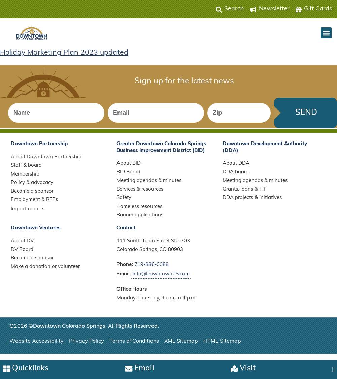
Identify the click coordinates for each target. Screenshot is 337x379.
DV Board (22, 254)
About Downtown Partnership (46, 161)
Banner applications (139, 220)
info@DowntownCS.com (161, 278)
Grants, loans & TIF (244, 194)
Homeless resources (139, 211)
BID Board (128, 177)
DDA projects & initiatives (252, 203)
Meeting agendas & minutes (148, 185)
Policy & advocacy (32, 187)
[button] (326, 32)
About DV (22, 246)
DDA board (236, 177)
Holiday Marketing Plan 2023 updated (65, 53)
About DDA (236, 168)
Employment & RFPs (34, 205)
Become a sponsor (32, 196)
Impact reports (27, 213)
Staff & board (26, 170)
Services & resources (139, 194)
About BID (128, 168)
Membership (25, 179)
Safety (123, 203)
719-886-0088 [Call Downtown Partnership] (151, 270)
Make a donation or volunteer (45, 271)
